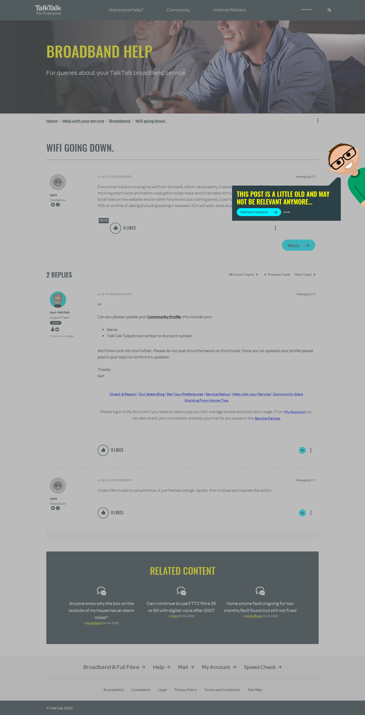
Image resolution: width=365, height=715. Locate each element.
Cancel (319, 221)
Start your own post (287, 221)
